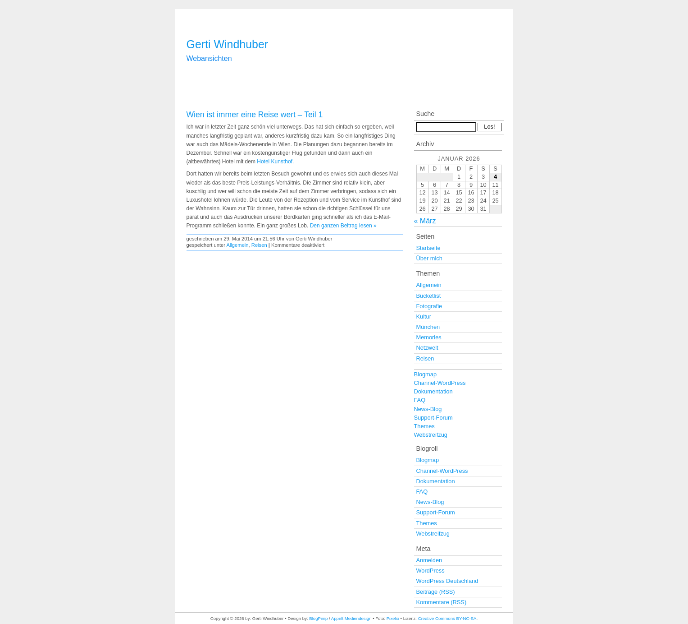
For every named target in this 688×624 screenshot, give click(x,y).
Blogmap (425, 374)
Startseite (428, 248)
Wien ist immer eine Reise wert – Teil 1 (255, 114)
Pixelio (393, 618)
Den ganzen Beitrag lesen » (343, 225)
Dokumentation (433, 391)
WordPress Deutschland (447, 581)
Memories (429, 337)
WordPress (430, 570)
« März (425, 221)
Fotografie (429, 306)
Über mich (429, 258)
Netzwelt (427, 347)
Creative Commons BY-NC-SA (447, 618)
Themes (424, 426)
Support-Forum (433, 417)
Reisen (259, 245)
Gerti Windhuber (228, 44)
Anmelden (429, 560)
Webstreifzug (430, 434)
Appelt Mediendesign (351, 618)
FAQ (420, 400)
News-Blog (428, 409)
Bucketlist (428, 295)
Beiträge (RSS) (435, 591)
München (428, 327)
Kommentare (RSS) (441, 602)
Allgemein (237, 245)
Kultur (423, 316)
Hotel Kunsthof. (275, 161)
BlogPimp (318, 618)
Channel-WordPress (440, 382)
